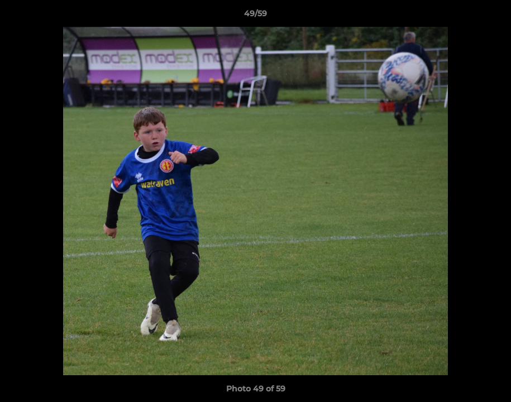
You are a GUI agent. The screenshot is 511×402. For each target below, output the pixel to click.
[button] (491, 16)
